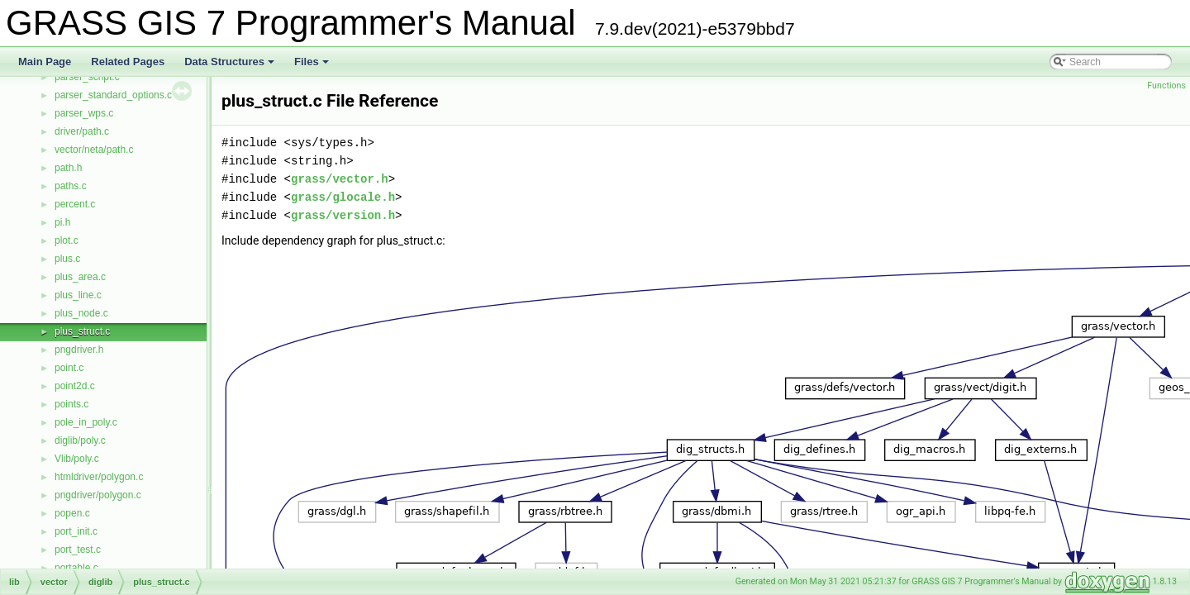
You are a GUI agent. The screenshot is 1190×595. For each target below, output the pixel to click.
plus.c (67, 258)
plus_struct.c (82, 331)
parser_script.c (87, 77)
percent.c (75, 204)
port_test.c (78, 549)
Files (312, 66)
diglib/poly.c (80, 440)
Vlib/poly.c (77, 458)
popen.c (72, 513)
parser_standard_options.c (113, 95)
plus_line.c (78, 295)
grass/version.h (343, 215)
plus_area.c (80, 277)
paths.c (71, 186)
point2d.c (75, 386)
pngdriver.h (79, 349)
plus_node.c (81, 313)
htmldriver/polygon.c (99, 477)
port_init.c (76, 531)
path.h (68, 168)
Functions (1166, 85)
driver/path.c (82, 131)
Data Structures (230, 66)
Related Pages (127, 61)
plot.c (67, 240)
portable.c (76, 568)
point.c (69, 368)
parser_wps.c (84, 113)
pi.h (62, 222)
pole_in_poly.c (86, 422)
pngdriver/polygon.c (98, 495)
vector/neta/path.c (94, 149)
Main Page (44, 61)
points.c (71, 404)
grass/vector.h (339, 179)
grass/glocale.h (343, 197)
